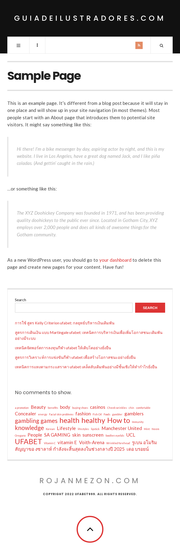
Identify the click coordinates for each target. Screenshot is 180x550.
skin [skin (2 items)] (76, 435)
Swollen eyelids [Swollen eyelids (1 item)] (114, 435)
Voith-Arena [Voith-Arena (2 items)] (91, 442)
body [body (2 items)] (65, 407)
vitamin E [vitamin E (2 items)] (67, 442)
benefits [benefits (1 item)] (53, 407)
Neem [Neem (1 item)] (155, 428)
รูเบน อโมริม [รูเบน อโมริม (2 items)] (144, 442)
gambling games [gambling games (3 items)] (36, 421)
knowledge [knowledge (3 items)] (29, 428)
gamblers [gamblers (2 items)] (134, 413)
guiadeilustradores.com (90, 18)
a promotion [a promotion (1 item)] (22, 407)
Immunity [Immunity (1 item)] (137, 421)
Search (20, 299)
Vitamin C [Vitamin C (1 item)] (50, 443)
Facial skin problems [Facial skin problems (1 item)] (61, 414)
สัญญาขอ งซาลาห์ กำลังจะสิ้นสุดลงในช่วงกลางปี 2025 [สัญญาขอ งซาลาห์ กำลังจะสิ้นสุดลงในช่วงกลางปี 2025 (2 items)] (70, 449)
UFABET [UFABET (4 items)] (28, 441)
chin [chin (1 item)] (131, 407)
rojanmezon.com (90, 481)
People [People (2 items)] (35, 435)
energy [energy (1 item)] (42, 414)
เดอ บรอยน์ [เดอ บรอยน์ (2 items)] (138, 449)
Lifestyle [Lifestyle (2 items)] (66, 428)
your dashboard (115, 260)
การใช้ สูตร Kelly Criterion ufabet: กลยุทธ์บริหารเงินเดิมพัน (64, 322)
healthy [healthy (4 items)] (93, 420)
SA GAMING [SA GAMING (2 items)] (57, 435)
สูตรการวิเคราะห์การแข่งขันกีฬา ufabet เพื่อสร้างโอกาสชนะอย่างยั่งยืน (75, 357)
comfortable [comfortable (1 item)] (143, 407)
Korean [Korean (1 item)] (50, 428)
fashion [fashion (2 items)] (83, 413)
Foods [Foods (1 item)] (107, 414)
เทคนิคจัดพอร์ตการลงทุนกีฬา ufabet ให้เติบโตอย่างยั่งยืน (63, 347)
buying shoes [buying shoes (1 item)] (80, 407)
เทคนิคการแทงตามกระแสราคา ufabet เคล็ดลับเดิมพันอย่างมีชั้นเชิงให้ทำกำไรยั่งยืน (86, 366)
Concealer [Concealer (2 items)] (25, 413)
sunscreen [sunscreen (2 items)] (92, 435)
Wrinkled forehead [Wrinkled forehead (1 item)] (118, 443)
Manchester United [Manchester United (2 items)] (121, 428)
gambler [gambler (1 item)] (117, 414)
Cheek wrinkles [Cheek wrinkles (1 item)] (117, 407)
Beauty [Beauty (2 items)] (38, 407)
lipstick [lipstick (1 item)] (95, 428)
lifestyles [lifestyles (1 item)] (83, 428)
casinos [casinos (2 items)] (97, 407)
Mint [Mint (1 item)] (147, 428)
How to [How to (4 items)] (118, 420)
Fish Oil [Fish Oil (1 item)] (97, 414)
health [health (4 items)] (70, 420)
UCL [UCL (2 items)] (130, 435)
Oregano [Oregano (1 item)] (20, 435)
